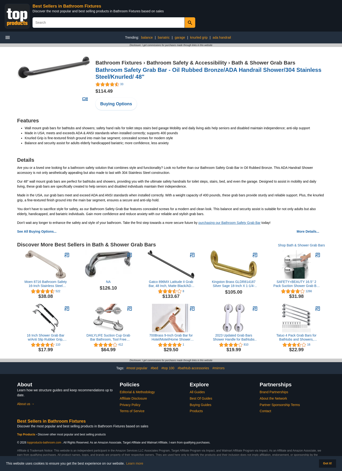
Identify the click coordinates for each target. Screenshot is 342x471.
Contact (265, 411)
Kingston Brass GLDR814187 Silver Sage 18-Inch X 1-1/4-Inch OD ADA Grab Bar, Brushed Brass (234, 284)
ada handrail (222, 37)
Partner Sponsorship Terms (280, 405)
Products (196, 411)
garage (180, 37)
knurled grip (199, 37)
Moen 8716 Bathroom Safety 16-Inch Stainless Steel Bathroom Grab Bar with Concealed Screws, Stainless (45, 284)
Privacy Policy (130, 405)
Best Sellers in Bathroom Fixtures (67, 6)
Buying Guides (200, 405)
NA (108, 282)
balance (147, 37)
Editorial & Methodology (137, 392)
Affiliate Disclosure (133, 398)
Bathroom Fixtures (118, 63)
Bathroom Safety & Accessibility (187, 63)
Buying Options (116, 104)
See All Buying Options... (37, 231)
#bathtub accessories (193, 368)
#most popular (136, 368)
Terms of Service (132, 411)
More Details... (308, 231)
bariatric (164, 37)
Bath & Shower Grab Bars (263, 63)
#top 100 (168, 368)
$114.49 (104, 91)
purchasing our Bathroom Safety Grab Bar (230, 223)
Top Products (26, 434)
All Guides (197, 392)
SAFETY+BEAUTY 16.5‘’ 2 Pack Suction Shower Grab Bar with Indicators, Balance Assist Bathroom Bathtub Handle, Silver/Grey (296, 284)
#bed (154, 368)
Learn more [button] (134, 463)
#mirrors (218, 368)
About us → (25, 404)
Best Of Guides (201, 398)
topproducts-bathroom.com (44, 442)
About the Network (273, 398)
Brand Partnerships (274, 392)
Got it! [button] (327, 463)
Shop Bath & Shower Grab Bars (301, 245)
